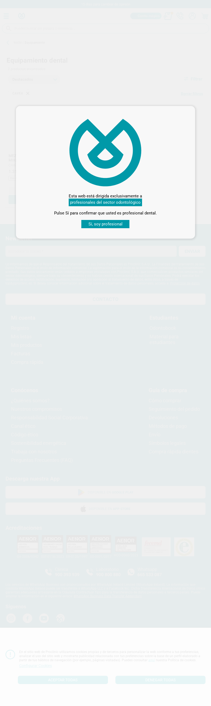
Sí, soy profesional (105, 224)
